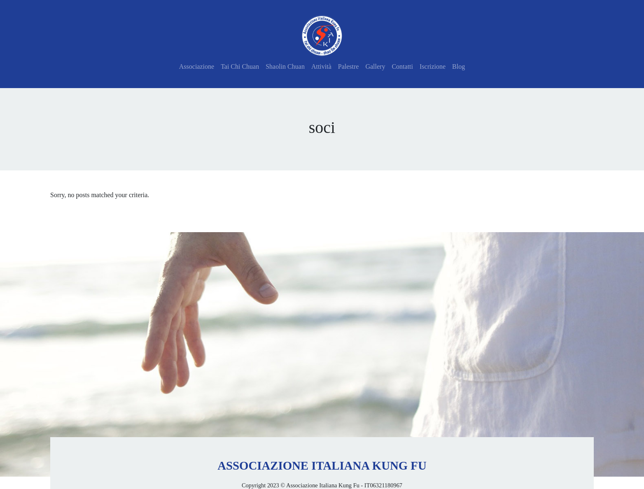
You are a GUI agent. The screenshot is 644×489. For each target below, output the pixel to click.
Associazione (196, 66)
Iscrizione (433, 66)
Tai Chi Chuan (240, 66)
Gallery (375, 66)
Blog (458, 66)
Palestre (348, 66)
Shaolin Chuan (285, 66)
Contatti (402, 66)
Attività (321, 66)
